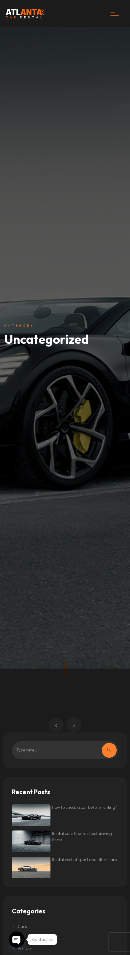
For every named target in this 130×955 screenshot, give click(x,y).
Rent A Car (28, 937)
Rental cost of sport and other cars (84, 859)
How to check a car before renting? (84, 807)
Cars (22, 926)
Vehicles (25, 948)
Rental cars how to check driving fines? (82, 836)
